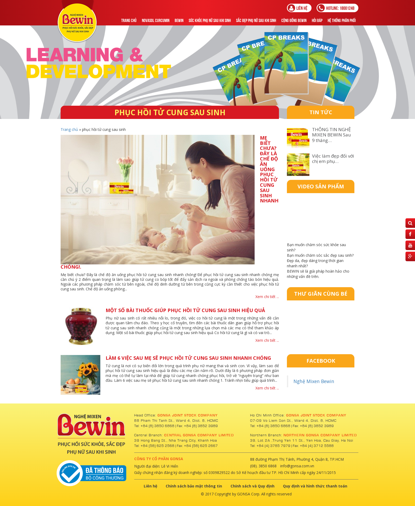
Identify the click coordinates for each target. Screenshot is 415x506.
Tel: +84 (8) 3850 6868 (154, 426)
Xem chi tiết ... (267, 296)
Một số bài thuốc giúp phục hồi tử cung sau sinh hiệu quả (185, 310)
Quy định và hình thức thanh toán (315, 486)
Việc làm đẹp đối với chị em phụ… (333, 158)
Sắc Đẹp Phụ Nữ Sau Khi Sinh (256, 20)
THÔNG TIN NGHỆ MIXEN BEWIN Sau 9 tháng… (331, 134)
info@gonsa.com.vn (297, 465)
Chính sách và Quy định (252, 486)
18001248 (335, 8)
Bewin (179, 20)
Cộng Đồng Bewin (293, 20)
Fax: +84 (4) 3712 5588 (313, 446)
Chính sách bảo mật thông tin (194, 486)
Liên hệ (298, 8)
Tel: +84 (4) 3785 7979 (270, 446)
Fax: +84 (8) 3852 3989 (197, 426)
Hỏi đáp (317, 20)
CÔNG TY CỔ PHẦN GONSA (158, 459)
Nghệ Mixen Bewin (314, 381)
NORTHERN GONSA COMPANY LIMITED (320, 435)
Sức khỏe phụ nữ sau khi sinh (210, 20)
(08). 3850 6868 (263, 465)
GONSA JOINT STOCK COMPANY (187, 415)
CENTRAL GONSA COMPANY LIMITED (199, 435)
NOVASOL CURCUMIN (155, 20)
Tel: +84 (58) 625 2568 (154, 446)
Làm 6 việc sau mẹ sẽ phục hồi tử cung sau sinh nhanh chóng (188, 358)
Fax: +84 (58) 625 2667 (197, 446)
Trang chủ (129, 20)
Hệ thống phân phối (342, 20)
